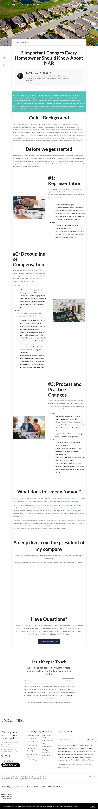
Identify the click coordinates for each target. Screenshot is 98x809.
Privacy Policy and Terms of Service (82, 760)
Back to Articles (23, 42)
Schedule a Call (47, 746)
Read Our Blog (31, 760)
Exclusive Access (32, 738)
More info (81, 806)
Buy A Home (26, 4)
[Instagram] (9, 756)
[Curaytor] (10, 766)
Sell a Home (37, 4)
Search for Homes (32, 742)
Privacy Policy (92, 776)
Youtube (45, 759)
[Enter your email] (44, 680)
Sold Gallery (46, 755)
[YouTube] (6, 756)
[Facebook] (2, 756)
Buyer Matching (32, 745)
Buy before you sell (33, 735)
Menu (68, 5)
